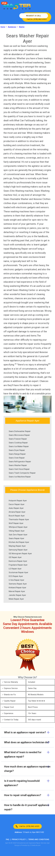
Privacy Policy (19, 839)
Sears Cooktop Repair (18, 442)
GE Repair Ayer (15, 557)
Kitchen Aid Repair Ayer (19, 542)
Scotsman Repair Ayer (18, 572)
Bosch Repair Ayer (17, 515)
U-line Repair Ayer (16, 580)
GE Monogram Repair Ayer (20, 553)
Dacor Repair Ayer (16, 504)
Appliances (12, 27)
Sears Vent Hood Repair (19, 469)
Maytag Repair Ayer (17, 546)
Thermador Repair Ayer (19, 519)
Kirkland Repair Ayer (17, 587)
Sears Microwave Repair (19, 435)
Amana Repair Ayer (17, 512)
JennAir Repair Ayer (17, 595)
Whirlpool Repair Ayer (18, 527)
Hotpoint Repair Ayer (18, 500)
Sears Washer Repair (18, 465)
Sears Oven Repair (17, 458)
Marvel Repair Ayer (17, 591)
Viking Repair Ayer (17, 531)
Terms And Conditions (38, 839)
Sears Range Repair (17, 454)
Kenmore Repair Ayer (18, 561)
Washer (22, 27)
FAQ (7, 839)
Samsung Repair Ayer (18, 550)
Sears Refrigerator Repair (20, 461)
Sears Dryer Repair (17, 450)
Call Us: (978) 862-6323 (29, 826)
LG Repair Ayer (15, 568)
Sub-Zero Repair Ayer (18, 534)
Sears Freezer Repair (18, 439)
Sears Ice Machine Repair (20, 476)
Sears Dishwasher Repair (20, 431)
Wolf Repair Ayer (16, 523)
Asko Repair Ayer (16, 508)
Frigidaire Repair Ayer (18, 565)
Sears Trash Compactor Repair (22, 473)
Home (3, 27)
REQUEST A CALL (33, 16)
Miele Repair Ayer (16, 599)
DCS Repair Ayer (16, 576)
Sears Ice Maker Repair (19, 446)
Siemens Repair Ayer (18, 584)
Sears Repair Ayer (16, 538)
